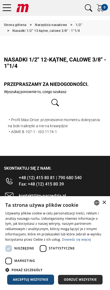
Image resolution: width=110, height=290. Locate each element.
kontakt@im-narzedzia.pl (42, 195)
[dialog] (55, 243)
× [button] (104, 203)
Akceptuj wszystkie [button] (30, 279)
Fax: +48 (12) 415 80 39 (41, 184)
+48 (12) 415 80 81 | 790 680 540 (50, 177)
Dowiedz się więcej (76, 239)
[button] (55, 270)
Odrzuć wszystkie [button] (80, 279)
